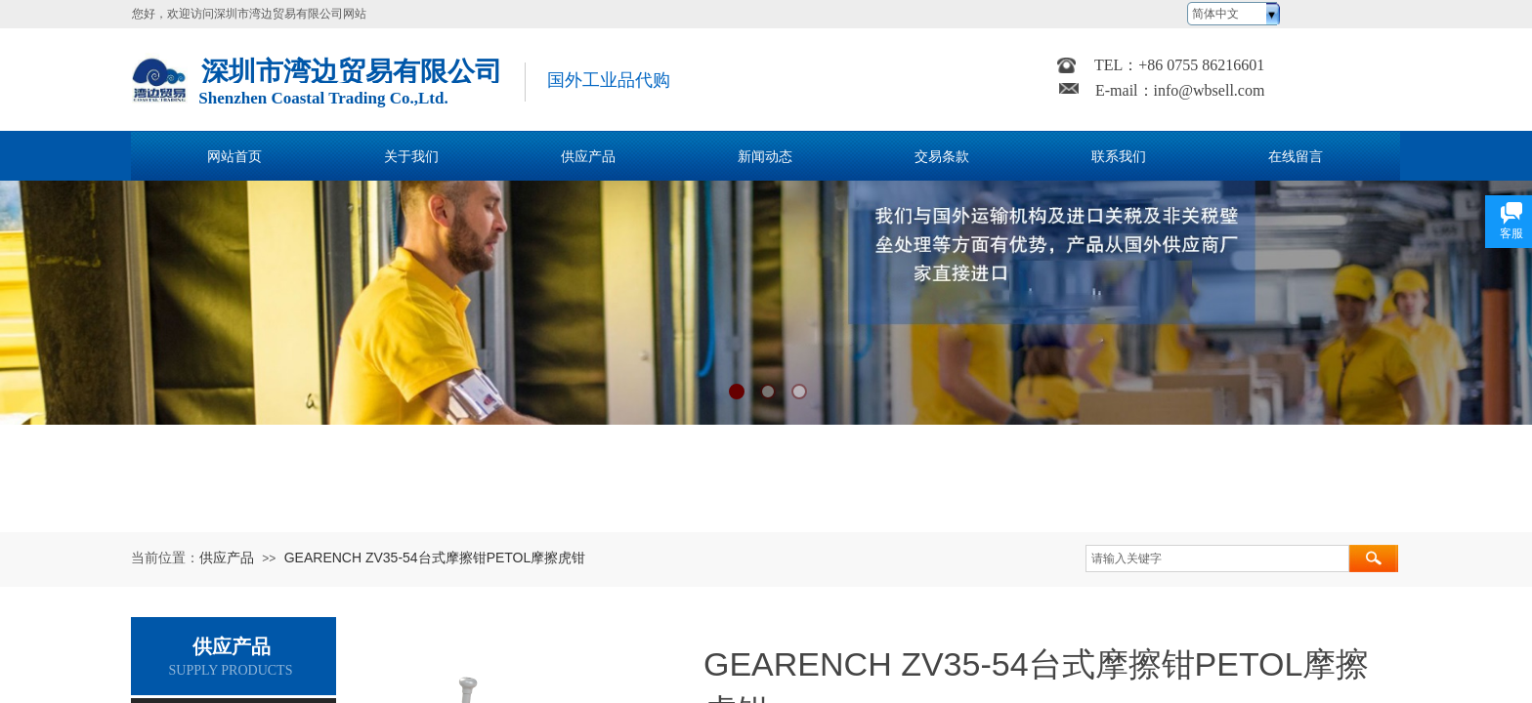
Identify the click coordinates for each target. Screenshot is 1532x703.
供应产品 (226, 557)
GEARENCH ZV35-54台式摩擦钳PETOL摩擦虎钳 (435, 557)
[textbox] (1217, 558)
